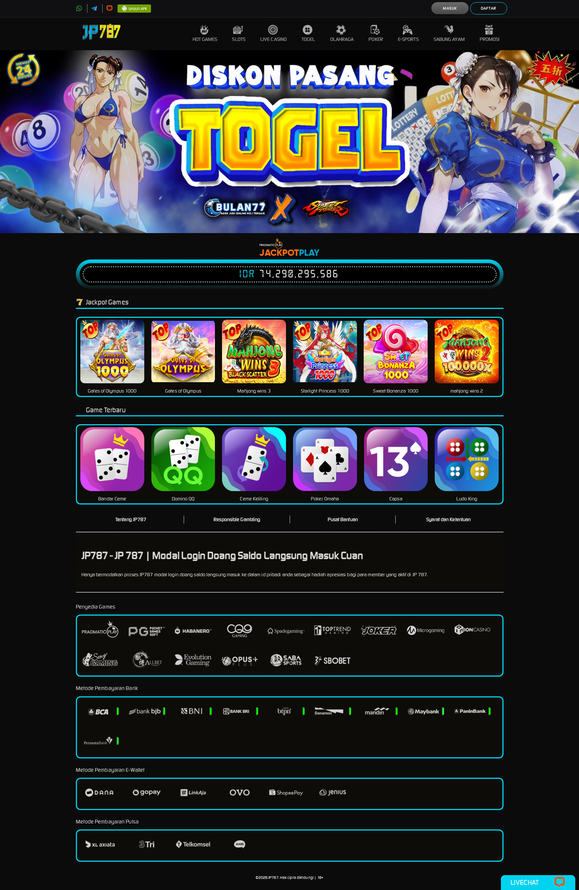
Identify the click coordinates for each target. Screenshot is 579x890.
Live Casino (273, 33)
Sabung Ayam (449, 33)
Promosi (490, 33)
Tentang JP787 (130, 519)
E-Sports (408, 33)
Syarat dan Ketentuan (448, 519)
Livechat (538, 882)
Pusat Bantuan (343, 519)
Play (309, 253)
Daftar (488, 8)
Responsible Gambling (236, 519)
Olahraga (342, 33)
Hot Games (205, 33)
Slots (238, 33)
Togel (308, 33)
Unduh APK (134, 9)
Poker (376, 33)
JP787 (273, 877)
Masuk (450, 8)
